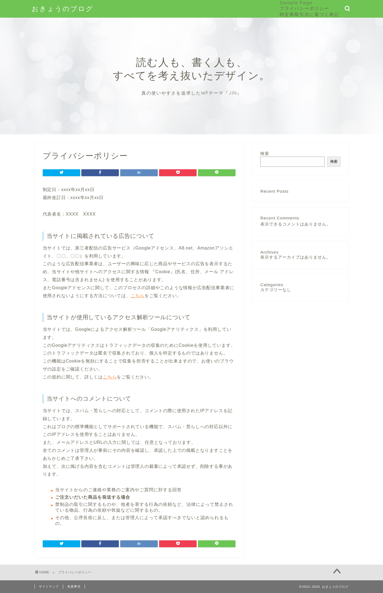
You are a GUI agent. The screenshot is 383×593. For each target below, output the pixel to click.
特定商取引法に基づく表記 (309, 14)
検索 (264, 153)
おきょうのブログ (62, 8)
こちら (137, 295)
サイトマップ (49, 586)
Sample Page (296, 3)
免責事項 (74, 586)
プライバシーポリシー (304, 8)
